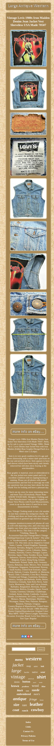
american (31, 679)
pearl (34, 682)
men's (37, 694)
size (16, 704)
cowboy (37, 710)
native (35, 672)
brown (15, 686)
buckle (26, 672)
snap (28, 666)
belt (42, 666)
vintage (18, 676)
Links (28, 727)
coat (16, 710)
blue (44, 686)
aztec (36, 666)
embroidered (24, 694)
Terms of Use (28, 740)
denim (17, 682)
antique (19, 698)
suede (36, 690)
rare (24, 705)
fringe (33, 699)
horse (41, 700)
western (34, 659)
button (26, 681)
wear (43, 672)
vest (27, 691)
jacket (18, 664)
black (20, 690)
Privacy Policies (28, 736)
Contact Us (28, 731)
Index (28, 722)
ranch (25, 710)
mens (19, 660)
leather (36, 704)
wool (35, 686)
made (40, 682)
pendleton (25, 687)
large (16, 670)
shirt (41, 677)
